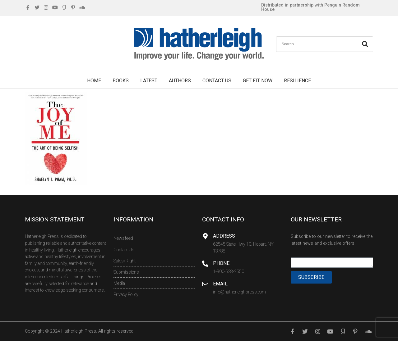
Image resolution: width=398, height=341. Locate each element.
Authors (180, 81)
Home (94, 81)
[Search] (365, 44)
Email (220, 284)
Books (121, 81)
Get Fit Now (257, 81)
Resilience (297, 81)
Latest (148, 81)
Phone (221, 263)
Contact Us (216, 81)
